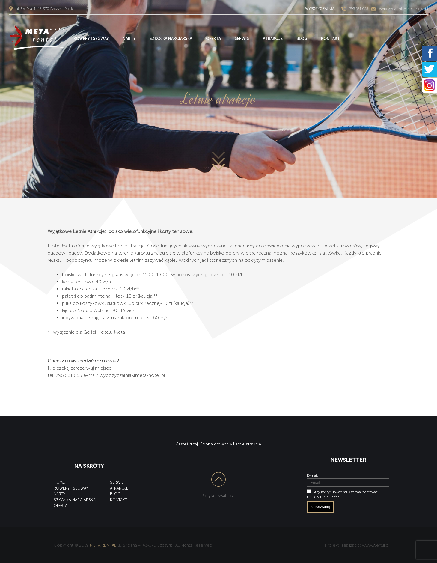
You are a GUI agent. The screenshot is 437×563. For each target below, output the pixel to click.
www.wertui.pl (375, 545)
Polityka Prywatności (218, 495)
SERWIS (242, 38)
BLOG (301, 38)
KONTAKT (330, 38)
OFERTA (213, 38)
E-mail (312, 475)
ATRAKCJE (273, 38)
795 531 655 (358, 9)
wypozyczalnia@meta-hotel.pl (403, 9)
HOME (59, 482)
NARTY (129, 38)
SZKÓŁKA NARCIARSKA (171, 38)
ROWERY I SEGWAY (91, 38)
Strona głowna (214, 444)
